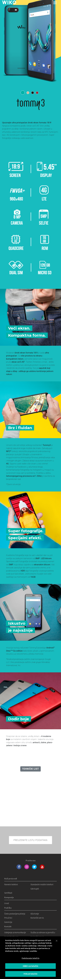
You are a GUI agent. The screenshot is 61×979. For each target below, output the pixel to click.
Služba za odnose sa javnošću (43, 932)
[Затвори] (57, 941)
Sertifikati (8, 893)
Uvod (6, 903)
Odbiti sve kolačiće (30, 966)
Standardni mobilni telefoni (42, 884)
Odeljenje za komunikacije (15, 932)
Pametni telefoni (11, 884)
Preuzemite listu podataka (30, 840)
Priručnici (8, 917)
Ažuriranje (35, 913)
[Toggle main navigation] (55, 2)
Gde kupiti (35, 888)
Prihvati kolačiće (30, 974)
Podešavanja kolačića (30, 958)
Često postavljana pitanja (14, 913)
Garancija (8, 922)
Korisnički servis (37, 917)
